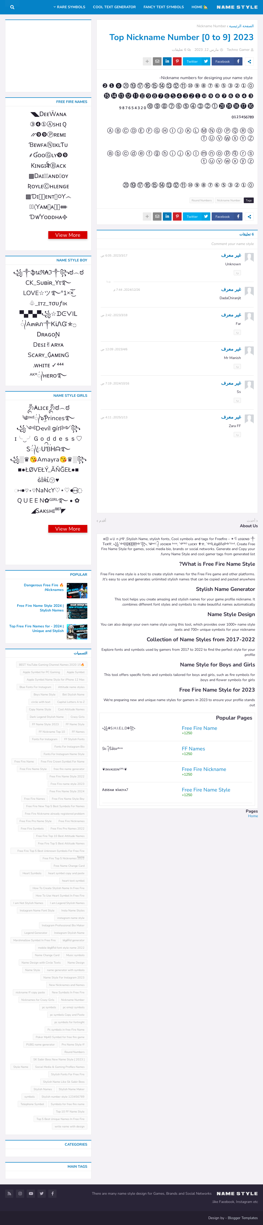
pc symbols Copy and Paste (67, 1015)
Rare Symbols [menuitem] (71, 7)
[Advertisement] (177, 855)
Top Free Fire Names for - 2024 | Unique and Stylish (36, 628)
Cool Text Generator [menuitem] (114, 7)
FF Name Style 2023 (45, 724)
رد (237, 273)
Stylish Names (43, 1089)
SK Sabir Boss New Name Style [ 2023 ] (58, 1059)
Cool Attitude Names (71, 709)
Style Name (20, 1067)
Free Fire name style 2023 (67, 784)
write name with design (69, 1126)
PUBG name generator (40, 1045)
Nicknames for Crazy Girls (37, 1000)
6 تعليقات (179, 49)
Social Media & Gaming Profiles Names (59, 1067)
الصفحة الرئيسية (241, 26)
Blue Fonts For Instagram (35, 687)
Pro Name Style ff (73, 1045)
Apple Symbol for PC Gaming (41, 672)
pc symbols (49, 1007)
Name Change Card (47, 955)
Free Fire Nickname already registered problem (54, 814)
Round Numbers (202, 200)
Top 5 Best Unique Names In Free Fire (60, 1119)
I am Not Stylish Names (28, 903)
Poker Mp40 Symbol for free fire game (60, 1037)
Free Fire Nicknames (71, 821)
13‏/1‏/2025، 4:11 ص (114, 417)
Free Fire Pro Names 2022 (67, 829)
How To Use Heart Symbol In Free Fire (60, 896)
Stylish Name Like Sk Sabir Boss (63, 1082)
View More (67, 235)
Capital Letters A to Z (70, 702)
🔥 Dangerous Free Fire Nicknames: (44, 587)
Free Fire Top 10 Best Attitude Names (60, 836)
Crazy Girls (77, 717)
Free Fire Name (24, 762)
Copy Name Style (40, 709)
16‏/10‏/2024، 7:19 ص (115, 383)
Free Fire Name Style (33, 769)
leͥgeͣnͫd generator (73, 940)
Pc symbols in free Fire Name (66, 1030)
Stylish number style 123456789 (63, 1097)
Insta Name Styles (72, 910)
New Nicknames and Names (66, 985)
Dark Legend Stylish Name (47, 717)
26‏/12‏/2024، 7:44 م (127, 290)
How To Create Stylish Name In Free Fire (58, 888)
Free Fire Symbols (32, 829)
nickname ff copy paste (30, 992)
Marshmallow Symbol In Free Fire (34, 940)
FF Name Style (75, 724)
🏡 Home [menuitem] (200, 7)
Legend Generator (35, 933)
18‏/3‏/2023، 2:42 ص (114, 315)
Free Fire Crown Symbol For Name (62, 762)
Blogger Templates (243, 1217)
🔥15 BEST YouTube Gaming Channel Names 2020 (51, 665)
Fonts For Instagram (44, 739)
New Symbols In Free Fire (68, 992)
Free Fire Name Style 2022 (67, 776)
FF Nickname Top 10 (52, 732)
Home (253, 816)
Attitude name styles (71, 687)
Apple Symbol (75, 672)
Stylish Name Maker (71, 1089)
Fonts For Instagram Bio (69, 747)
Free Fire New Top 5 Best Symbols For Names (55, 806)
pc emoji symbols (73, 1007)
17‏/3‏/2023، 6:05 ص (114, 255)
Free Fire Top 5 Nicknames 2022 (63, 858)
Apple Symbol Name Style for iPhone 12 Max (55, 680)
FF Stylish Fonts (74, 739)
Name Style (32, 970)
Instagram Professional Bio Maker (63, 925)
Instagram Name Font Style (37, 910)
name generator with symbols (65, 970)
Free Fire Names (34, 799)
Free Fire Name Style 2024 (67, 791)
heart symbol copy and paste (66, 873)
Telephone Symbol (32, 1104)
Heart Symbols (32, 873)
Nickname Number (211, 26)
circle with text (40, 702)
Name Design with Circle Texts (41, 963)
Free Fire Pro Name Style (36, 821)
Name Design (76, 963)
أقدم (102, 520)
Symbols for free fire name (67, 1104)
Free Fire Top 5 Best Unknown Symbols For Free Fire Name (50, 851)
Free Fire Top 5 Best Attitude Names (61, 843)
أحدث (251, 520)
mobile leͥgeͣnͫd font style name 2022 (61, 948)
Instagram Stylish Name (69, 933)
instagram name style (70, 918)
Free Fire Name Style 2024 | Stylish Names (40, 608)
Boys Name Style (44, 694)
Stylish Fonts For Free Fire (67, 1074)
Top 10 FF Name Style (70, 1112)
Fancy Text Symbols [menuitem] (164, 7)
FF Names (78, 732)
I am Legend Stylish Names (67, 903)
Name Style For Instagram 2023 (63, 977)
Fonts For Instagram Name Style (64, 754)
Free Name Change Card (69, 866)
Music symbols (75, 955)
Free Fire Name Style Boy (68, 799)
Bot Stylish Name (73, 694)
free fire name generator (69, 769)
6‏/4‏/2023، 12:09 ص (114, 349)
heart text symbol (73, 881)
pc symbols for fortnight (69, 1022)
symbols (29, 1097)
